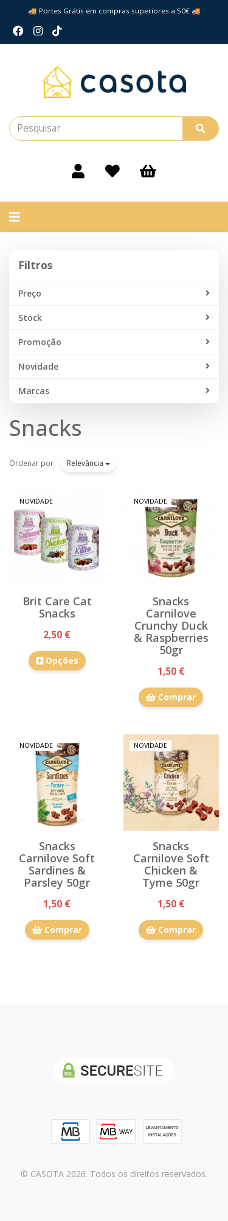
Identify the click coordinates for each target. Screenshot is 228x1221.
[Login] (78, 171)
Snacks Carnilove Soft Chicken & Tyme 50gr (171, 864)
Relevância (88, 463)
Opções (57, 660)
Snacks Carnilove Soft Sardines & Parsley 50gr (57, 864)
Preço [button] (114, 293)
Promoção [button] (114, 342)
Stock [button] (114, 318)
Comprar (171, 697)
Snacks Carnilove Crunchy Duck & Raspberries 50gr (171, 625)
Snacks (45, 427)
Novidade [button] (114, 367)
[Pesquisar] (200, 128)
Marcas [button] (114, 391)
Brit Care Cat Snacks (57, 607)
